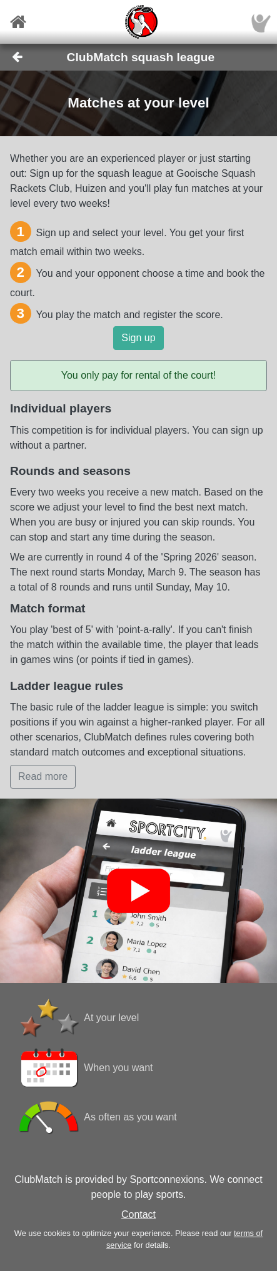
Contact (138, 1214)
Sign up (138, 337)
